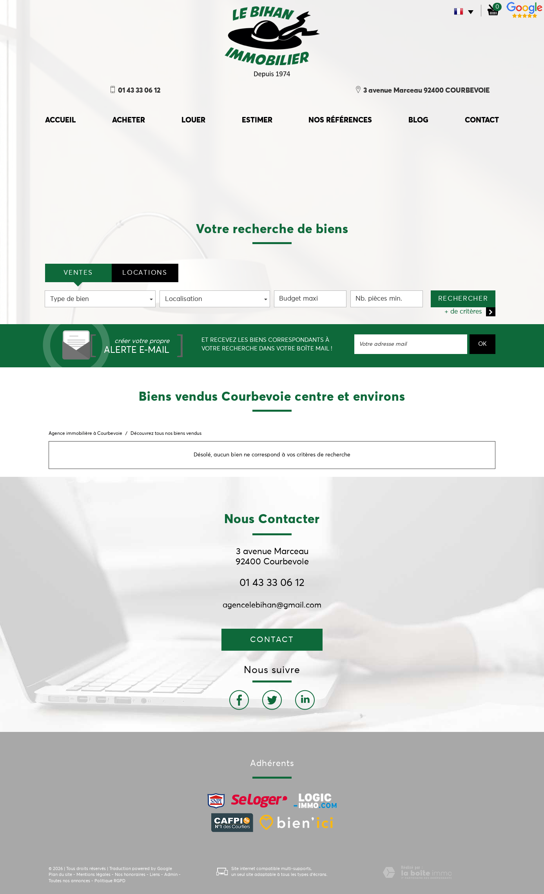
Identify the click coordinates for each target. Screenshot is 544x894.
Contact (482, 120)
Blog (418, 120)
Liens (155, 874)
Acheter (128, 120)
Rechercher (463, 299)
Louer (193, 120)
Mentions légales (93, 874)
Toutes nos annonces (69, 881)
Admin (171, 874)
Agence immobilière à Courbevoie (85, 433)
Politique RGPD (109, 881)
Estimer (257, 120)
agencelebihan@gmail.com (272, 605)
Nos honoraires (130, 874)
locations (144, 273)
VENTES (77, 273)
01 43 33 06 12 (272, 583)
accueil (60, 120)
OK (482, 344)
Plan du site (60, 874)
